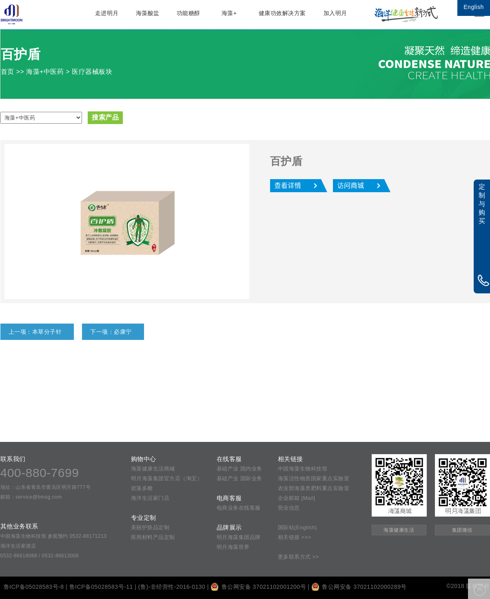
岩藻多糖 (142, 488)
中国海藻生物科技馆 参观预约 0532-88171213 (53, 536)
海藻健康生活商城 (153, 469)
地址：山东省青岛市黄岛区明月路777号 (45, 487)
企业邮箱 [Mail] (296, 498)
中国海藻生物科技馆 (303, 469)
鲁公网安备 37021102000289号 (359, 587)
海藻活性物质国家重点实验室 (314, 478)
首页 (7, 71)
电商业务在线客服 (239, 508)
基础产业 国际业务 (239, 478)
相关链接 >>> (294, 537)
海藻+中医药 (45, 71)
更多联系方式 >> (298, 557)
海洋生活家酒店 (18, 546)
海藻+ (229, 13)
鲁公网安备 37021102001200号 (258, 587)
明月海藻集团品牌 (239, 537)
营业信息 (289, 508)
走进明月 (107, 13)
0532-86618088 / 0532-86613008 (39, 556)
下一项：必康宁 (111, 331)
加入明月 (335, 13)
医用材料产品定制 (153, 537)
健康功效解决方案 (282, 13)
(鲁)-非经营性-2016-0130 (172, 586)
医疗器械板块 (92, 71)
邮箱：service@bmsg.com (31, 497)
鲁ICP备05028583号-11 (101, 586)
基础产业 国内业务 (239, 469)
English (473, 7)
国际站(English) (297, 527)
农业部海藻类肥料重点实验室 (314, 488)
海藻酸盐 (148, 13)
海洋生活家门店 (150, 498)
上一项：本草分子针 (35, 331)
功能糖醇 (188, 13)
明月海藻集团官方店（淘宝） (167, 478)
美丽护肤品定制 (150, 527)
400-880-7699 (39, 472)
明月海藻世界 (233, 547)
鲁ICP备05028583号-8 (34, 586)
